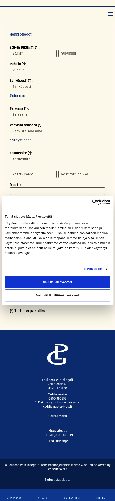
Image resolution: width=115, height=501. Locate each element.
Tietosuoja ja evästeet (57, 435)
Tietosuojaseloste (57, 479)
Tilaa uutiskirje (57, 441)
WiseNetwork (57, 469)
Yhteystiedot (57, 431)
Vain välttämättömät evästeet (57, 295)
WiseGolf (87, 465)
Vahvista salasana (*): (26, 125)
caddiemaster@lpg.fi (57, 406)
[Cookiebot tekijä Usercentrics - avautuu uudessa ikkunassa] (92, 202)
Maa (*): (16, 185)
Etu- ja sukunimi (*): (25, 47)
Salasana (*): (19, 108)
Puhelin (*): (18, 64)
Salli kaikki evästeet (57, 282)
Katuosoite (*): (21, 153)
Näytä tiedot (93, 268)
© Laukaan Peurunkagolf (22, 465)
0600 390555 (57, 398)
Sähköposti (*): (21, 80)
